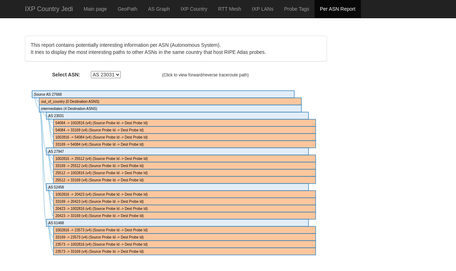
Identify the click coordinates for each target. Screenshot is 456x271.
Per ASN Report (338, 9)
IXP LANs (262, 9)
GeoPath (127, 9)
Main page (95, 9)
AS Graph (159, 9)
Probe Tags (296, 9)
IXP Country (194, 9)
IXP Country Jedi (49, 8)
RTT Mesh (229, 9)
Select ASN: (66, 74)
